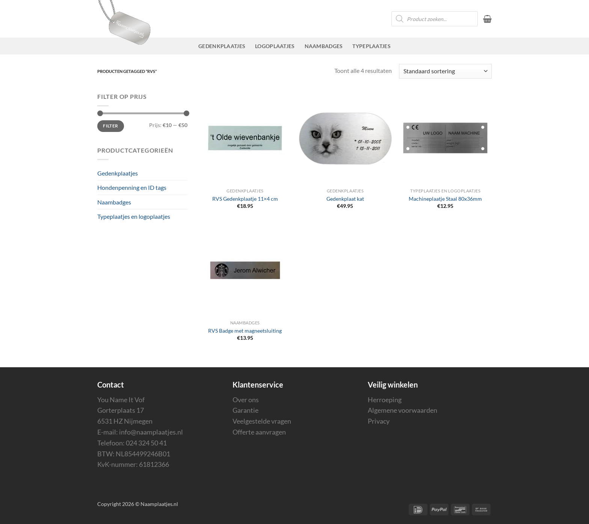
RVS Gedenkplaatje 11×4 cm (245, 198)
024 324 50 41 (146, 443)
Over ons (246, 399)
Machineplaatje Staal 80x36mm (445, 198)
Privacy (379, 421)
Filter (110, 126)
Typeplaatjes (371, 46)
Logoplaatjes (274, 46)
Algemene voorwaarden (402, 410)
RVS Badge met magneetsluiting (245, 330)
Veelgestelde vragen (262, 421)
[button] (487, 19)
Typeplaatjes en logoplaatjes (133, 216)
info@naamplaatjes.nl (151, 432)
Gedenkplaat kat (345, 198)
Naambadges (324, 46)
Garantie (245, 410)
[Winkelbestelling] (445, 71)
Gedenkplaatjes (221, 46)
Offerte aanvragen (259, 432)
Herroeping (385, 399)
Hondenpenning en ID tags (131, 187)
